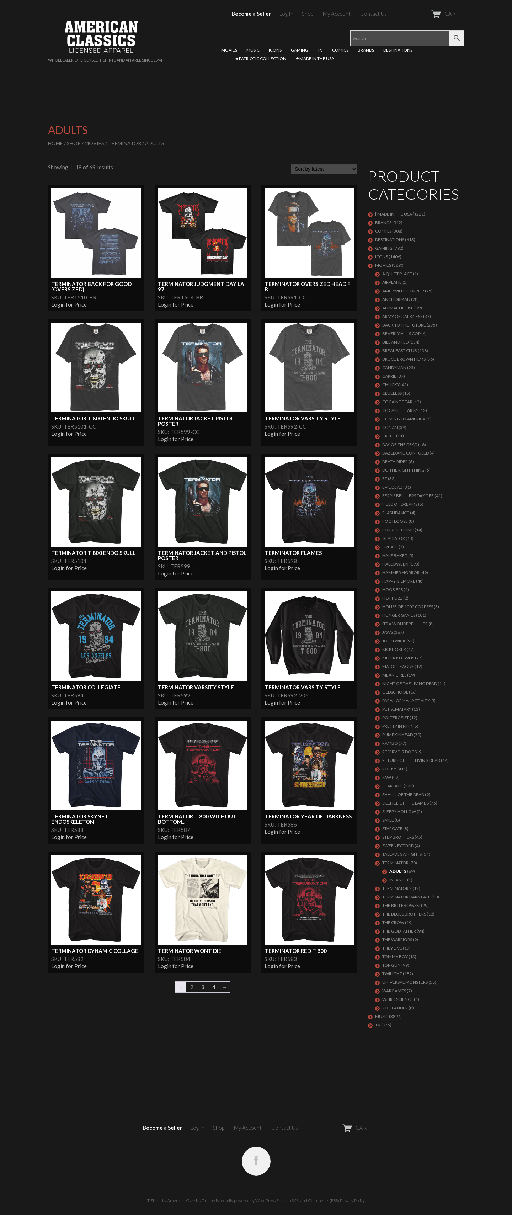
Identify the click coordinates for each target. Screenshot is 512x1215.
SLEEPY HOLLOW (399, 811)
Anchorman (396, 299)
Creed (388, 436)
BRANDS (366, 50)
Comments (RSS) (323, 1200)
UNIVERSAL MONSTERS (405, 982)
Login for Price (69, 304)
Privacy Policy (352, 1200)
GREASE (390, 547)
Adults (397, 871)
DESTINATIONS (397, 50)
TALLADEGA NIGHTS (402, 854)
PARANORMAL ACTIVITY (406, 700)
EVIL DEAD (392, 487)
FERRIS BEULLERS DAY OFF (408, 495)
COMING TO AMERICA (404, 418)
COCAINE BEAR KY (400, 410)
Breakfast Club (399, 350)
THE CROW (393, 922)
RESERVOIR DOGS (399, 751)
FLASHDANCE (395, 512)
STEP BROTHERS (398, 837)
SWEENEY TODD (398, 845)
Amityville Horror (403, 290)
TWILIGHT (392, 973)
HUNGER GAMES (398, 615)
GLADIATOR (393, 538)
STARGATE (392, 828)
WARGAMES (394, 990)
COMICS (340, 50)
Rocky (389, 768)
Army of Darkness (402, 316)
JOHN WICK (394, 640)
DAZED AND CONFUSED (405, 453)
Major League (398, 666)
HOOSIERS (392, 589)
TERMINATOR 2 (397, 888)
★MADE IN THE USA (314, 58)
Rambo (390, 743)
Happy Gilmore (398, 581)
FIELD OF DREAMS (399, 504)
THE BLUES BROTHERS (404, 914)
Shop (307, 13)
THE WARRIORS (397, 939)
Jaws (387, 632)
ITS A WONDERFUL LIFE (405, 623)
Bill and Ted (395, 342)
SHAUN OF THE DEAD (403, 794)
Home (55, 143)
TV (320, 50)
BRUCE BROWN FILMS (404, 359)
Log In (286, 13)
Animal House (398, 308)
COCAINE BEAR (397, 401)
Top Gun (391, 965)
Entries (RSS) (288, 1200)
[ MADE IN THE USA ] (394, 214)
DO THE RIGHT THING (403, 470)
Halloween (395, 564)
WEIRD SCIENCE (397, 999)
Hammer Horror (401, 572)
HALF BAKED (394, 555)
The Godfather (399, 931)
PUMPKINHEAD (397, 734)
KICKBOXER (394, 649)
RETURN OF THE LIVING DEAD (411, 760)
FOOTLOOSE (395, 521)
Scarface (392, 786)
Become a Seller (251, 13)
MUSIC (253, 50)
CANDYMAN (394, 367)
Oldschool (395, 692)
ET (384, 478)
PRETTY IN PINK (397, 726)
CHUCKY (391, 384)
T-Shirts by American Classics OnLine (181, 1200)
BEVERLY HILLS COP (401, 333)
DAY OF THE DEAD (399, 444)
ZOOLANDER (395, 1007)
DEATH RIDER (395, 461)
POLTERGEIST (395, 717)
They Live (392, 948)
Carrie (389, 376)
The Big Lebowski (401, 905)
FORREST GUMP (398, 529)
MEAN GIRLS (394, 675)
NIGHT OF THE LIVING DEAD (409, 683)
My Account (337, 13)
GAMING (299, 50)
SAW (386, 777)
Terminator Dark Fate (406, 897)
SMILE (388, 820)
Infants (397, 879)
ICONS (275, 50)
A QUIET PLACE (397, 273)
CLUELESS (392, 393)
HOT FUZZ (392, 598)
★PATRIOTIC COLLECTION (260, 58)
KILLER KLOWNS (398, 657)
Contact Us (373, 13)
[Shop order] (324, 169)
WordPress (265, 1200)
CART (427, 13)
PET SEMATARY (396, 709)
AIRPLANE (392, 282)
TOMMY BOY (395, 956)
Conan (390, 427)
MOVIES (229, 50)
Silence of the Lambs (405, 803)
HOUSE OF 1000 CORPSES (407, 606)
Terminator (124, 143)
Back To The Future (404, 325)
